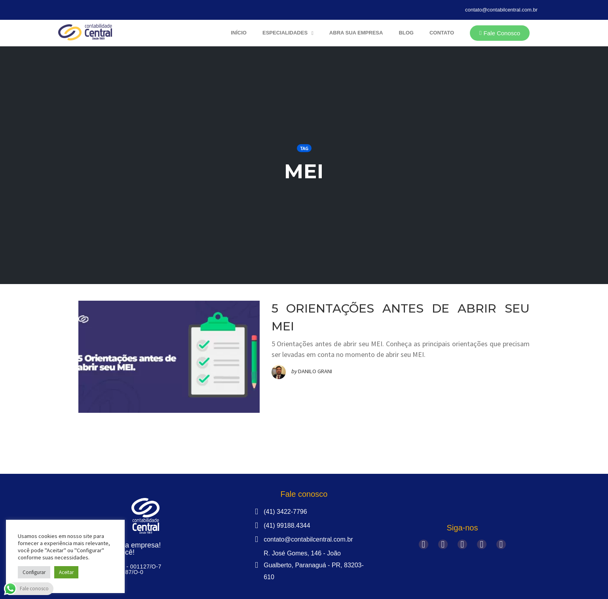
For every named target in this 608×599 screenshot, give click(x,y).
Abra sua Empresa (356, 33)
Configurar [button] (34, 572)
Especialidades (288, 33)
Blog (406, 33)
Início (239, 33)
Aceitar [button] (66, 572)
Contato (441, 33)
